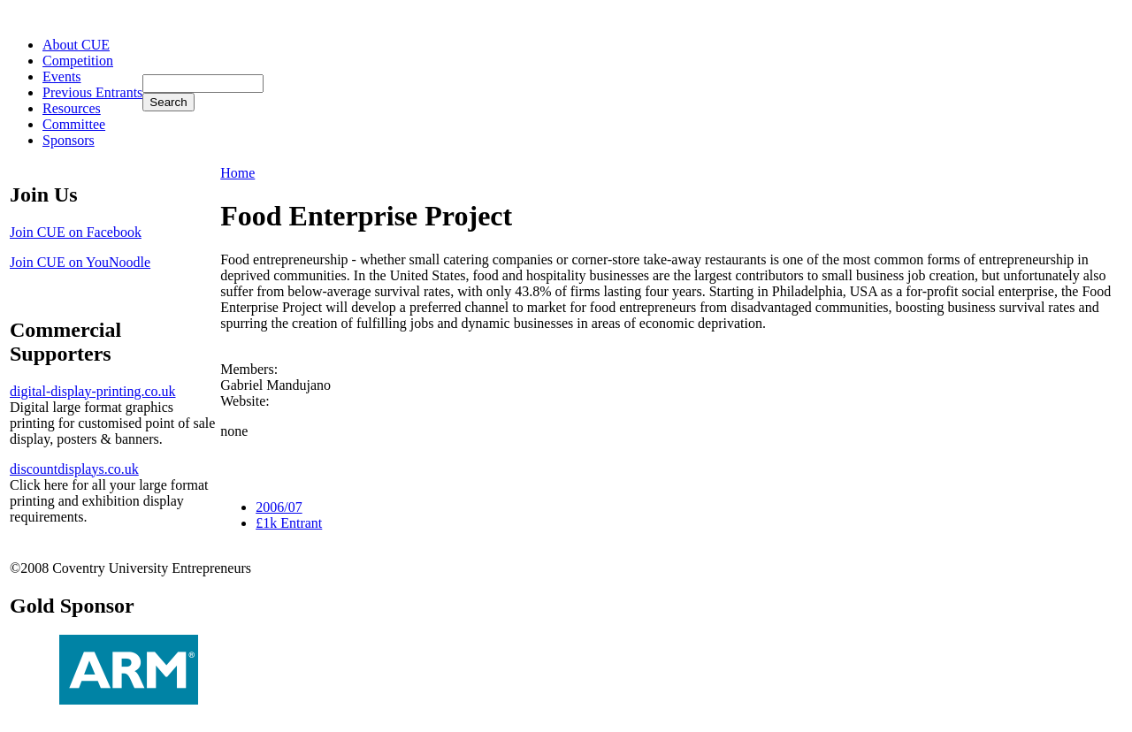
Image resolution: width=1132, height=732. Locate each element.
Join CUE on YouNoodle (80, 262)
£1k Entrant (289, 522)
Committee (73, 124)
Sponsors (68, 140)
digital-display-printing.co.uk (93, 391)
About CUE (76, 44)
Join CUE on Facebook (76, 232)
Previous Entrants (92, 92)
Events (61, 76)
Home (237, 172)
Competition (77, 60)
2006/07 (279, 507)
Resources (71, 108)
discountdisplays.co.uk (74, 469)
